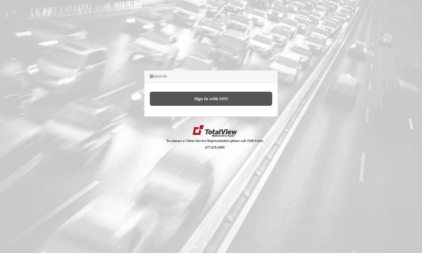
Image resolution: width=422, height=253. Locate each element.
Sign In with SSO (211, 98)
